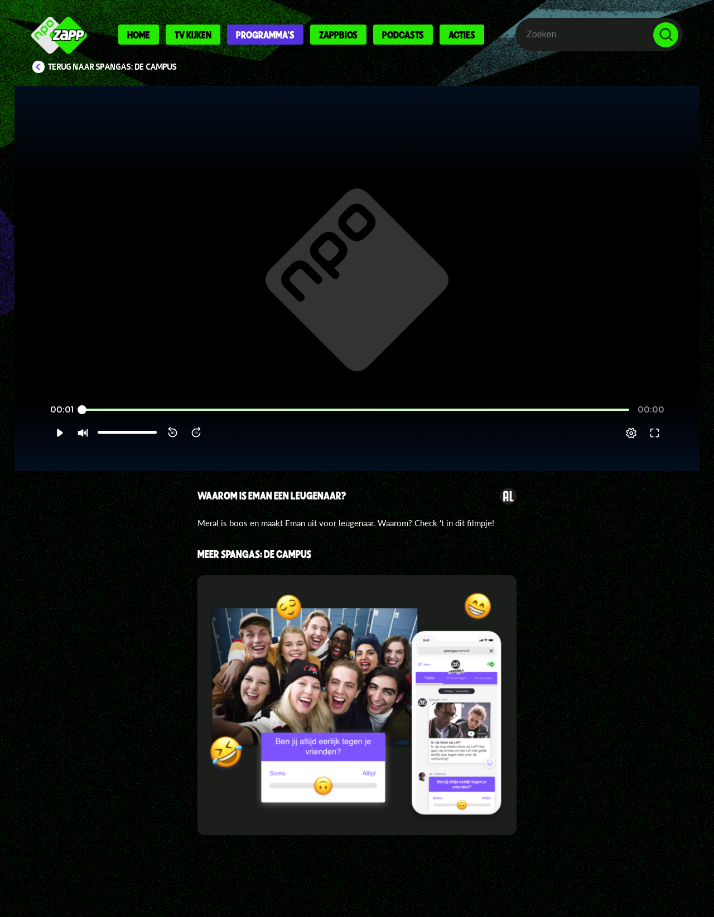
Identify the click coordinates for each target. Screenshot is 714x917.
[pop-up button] (653, 446)
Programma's (265, 34)
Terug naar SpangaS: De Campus (112, 67)
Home (138, 34)
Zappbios (338, 34)
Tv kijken (193, 34)
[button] (37, 446)
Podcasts (403, 34)
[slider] (356, 423)
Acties (461, 34)
